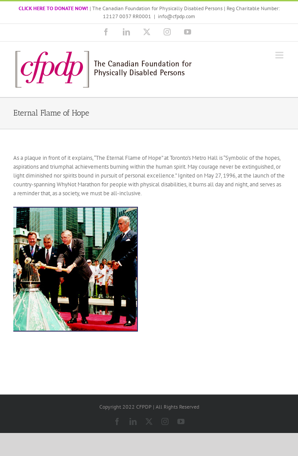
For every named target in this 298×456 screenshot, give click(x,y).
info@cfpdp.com (176, 16)
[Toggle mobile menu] (280, 55)
